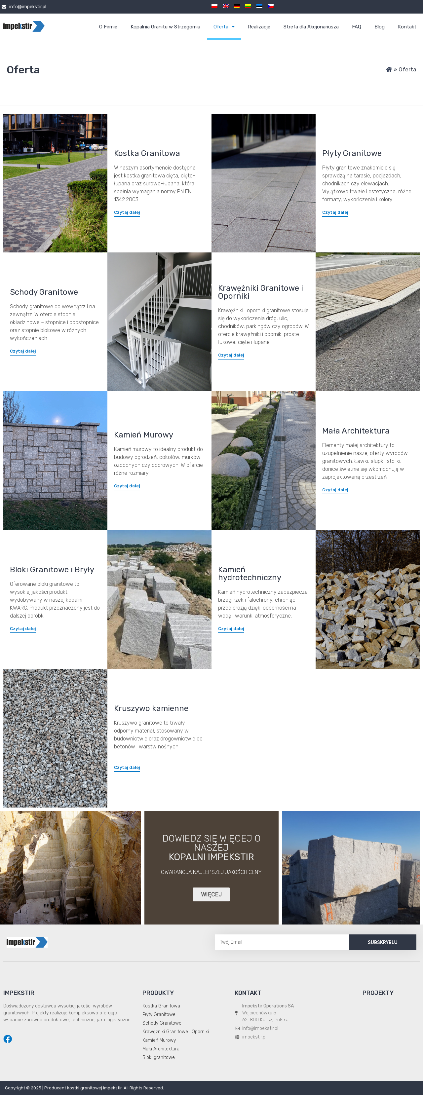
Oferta (224, 27)
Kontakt (407, 27)
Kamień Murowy (143, 434)
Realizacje (259, 27)
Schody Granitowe (44, 292)
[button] (127, 212)
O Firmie (108, 27)
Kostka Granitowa (147, 153)
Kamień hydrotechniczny (249, 573)
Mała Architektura (356, 430)
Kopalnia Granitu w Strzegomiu (165, 27)
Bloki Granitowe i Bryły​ (52, 569)
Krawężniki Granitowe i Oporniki (260, 292)
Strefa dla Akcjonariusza (311, 27)
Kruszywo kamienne (151, 708)
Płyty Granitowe (352, 153)
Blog (379, 27)
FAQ (356, 27)
